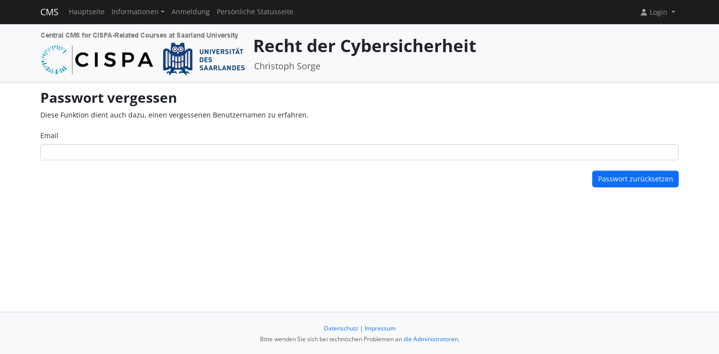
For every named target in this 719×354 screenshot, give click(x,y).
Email (49, 135)
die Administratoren (430, 339)
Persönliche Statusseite (255, 12)
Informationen (135, 12)
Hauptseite (87, 12)
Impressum (380, 328)
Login (654, 12)
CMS (49, 12)
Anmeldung (191, 12)
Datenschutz (341, 328)
